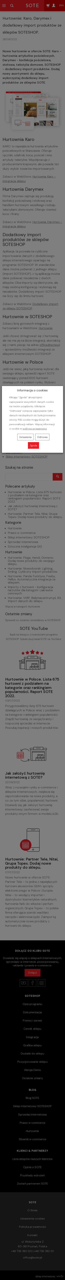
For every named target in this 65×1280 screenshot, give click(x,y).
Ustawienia (25, 437)
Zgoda (33, 445)
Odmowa (42, 437)
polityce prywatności (35, 428)
